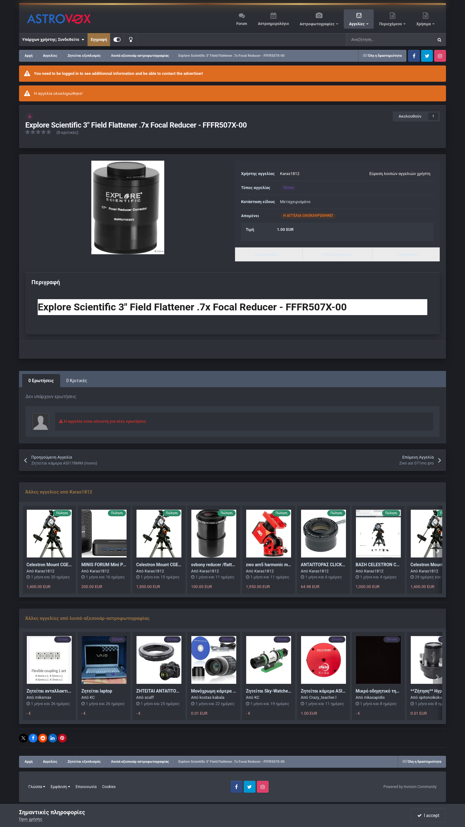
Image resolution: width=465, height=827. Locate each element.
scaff (149, 697)
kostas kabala (211, 697)
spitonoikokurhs (433, 697)
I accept (428, 815)
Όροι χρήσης (30, 819)
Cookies (109, 787)
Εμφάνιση (60, 787)
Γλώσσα (36, 787)
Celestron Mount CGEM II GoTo (56, 564)
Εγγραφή (99, 39)
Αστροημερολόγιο (273, 24)
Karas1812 (290, 173)
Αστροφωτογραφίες (318, 24)
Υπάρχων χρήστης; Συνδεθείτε (53, 39)
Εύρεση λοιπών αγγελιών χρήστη (399, 173)
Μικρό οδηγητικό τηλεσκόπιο (385, 690)
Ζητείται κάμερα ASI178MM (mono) (337, 690)
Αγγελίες (357, 24)
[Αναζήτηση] (374, 39)
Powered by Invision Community (410, 787)
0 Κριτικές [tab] (76, 380)
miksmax (43, 697)
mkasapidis (374, 697)
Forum (241, 24)
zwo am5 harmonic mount (271, 564)
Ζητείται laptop (96, 690)
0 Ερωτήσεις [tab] (41, 380)
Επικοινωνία (86, 787)
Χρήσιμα (424, 24)
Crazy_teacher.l (322, 697)
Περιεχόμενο (391, 24)
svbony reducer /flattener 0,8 (219, 564)
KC (92, 697)
